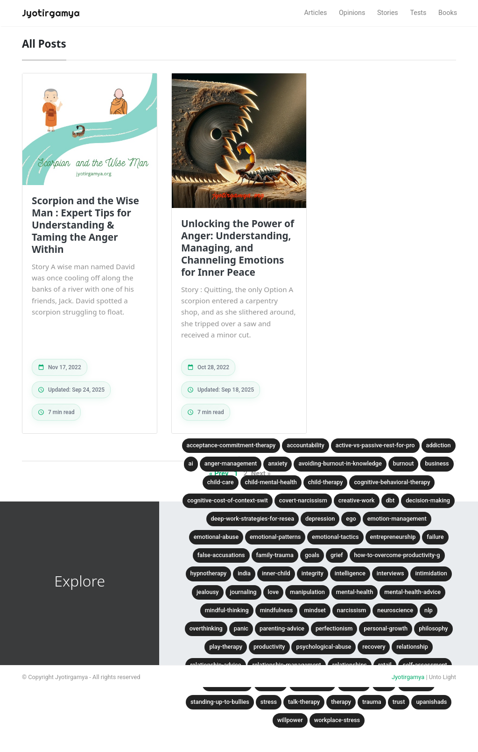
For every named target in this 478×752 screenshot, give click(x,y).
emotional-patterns (275, 536)
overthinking (206, 628)
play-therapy (225, 646)
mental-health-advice (412, 591)
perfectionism (334, 628)
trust (399, 701)
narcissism (351, 610)
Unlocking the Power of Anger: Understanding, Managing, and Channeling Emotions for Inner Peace (237, 248)
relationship (412, 646)
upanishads (431, 701)
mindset (314, 610)
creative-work (356, 500)
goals (312, 555)
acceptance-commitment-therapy (231, 445)
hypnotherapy (208, 573)
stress (268, 701)
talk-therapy (304, 701)
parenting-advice (282, 628)
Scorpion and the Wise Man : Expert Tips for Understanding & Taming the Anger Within (85, 225)
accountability (305, 445)
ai (191, 463)
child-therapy (325, 482)
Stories (387, 13)
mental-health (354, 591)
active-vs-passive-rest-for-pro (375, 445)
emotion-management (397, 518)
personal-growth (386, 628)
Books (447, 13)
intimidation (431, 573)
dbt (390, 500)
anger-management (230, 463)
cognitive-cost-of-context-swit (227, 500)
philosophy (433, 628)
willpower (290, 719)
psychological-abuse (323, 646)
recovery (373, 646)
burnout (403, 463)
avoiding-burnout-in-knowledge (339, 463)
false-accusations (221, 555)
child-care (220, 482)
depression (320, 518)
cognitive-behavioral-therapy (392, 482)
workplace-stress (337, 719)
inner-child (276, 573)
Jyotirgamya (408, 676)
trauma (371, 701)
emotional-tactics (335, 536)
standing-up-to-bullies (219, 701)
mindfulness (276, 610)
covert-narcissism (303, 500)
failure (435, 536)
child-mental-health (271, 482)
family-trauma (275, 555)
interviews (390, 573)
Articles (315, 13)
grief (336, 555)
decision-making (428, 500)
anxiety (277, 463)
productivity (269, 646)
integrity (312, 573)
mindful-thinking (227, 610)
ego (351, 518)
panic (241, 628)
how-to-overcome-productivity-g (397, 555)
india (244, 573)
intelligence (350, 573)
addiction (438, 445)
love (273, 591)
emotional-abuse (216, 536)
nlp (428, 610)
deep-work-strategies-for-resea (252, 518)
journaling (243, 591)
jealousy (207, 591)
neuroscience (395, 610)
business (437, 463)
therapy (341, 701)
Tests (418, 13)
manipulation (307, 591)
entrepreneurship (393, 536)
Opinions (352, 13)
